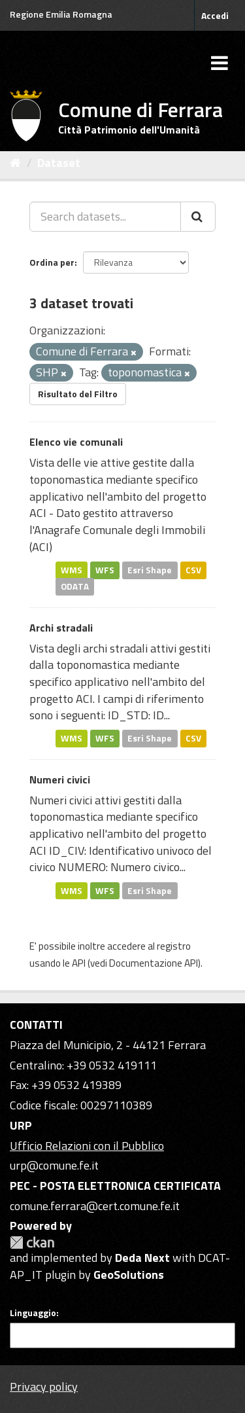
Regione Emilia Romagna (61, 14)
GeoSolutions (128, 1274)
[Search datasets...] (105, 217)
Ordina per (51, 262)
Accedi (215, 15)
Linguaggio (33, 1312)
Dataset (58, 162)
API (79, 963)
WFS (104, 569)
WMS (71, 569)
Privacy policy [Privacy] (44, 1386)
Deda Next (142, 1257)
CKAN (32, 1242)
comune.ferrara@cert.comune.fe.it (95, 1206)
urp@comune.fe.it (54, 1165)
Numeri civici (59, 779)
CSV (193, 569)
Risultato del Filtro (78, 394)
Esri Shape (149, 569)
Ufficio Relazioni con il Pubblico (87, 1145)
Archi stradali (61, 627)
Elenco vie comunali (76, 442)
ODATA (75, 586)
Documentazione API (153, 963)
